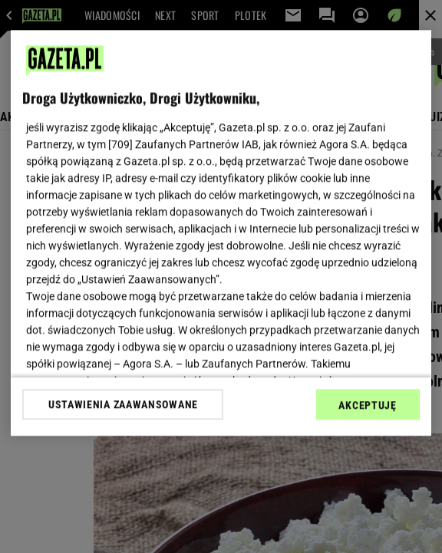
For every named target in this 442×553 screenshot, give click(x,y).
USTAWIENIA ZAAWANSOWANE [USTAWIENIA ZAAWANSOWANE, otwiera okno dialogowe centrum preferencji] (123, 404)
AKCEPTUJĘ (367, 405)
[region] (220, 233)
